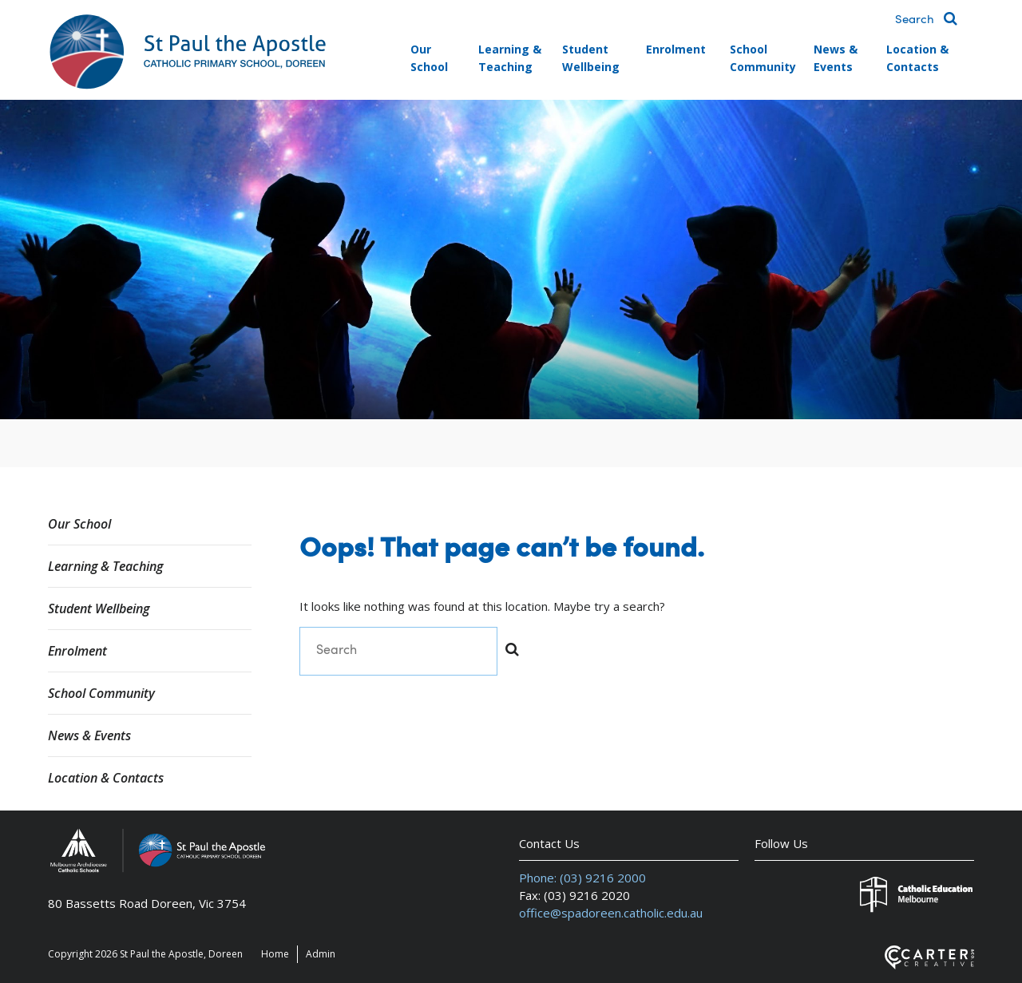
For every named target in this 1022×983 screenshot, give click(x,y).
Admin (320, 954)
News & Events (836, 58)
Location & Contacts (917, 58)
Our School (429, 58)
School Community (763, 58)
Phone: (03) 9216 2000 (582, 878)
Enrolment (676, 49)
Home (275, 954)
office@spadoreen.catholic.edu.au (611, 913)
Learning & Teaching (509, 58)
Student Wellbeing (591, 58)
